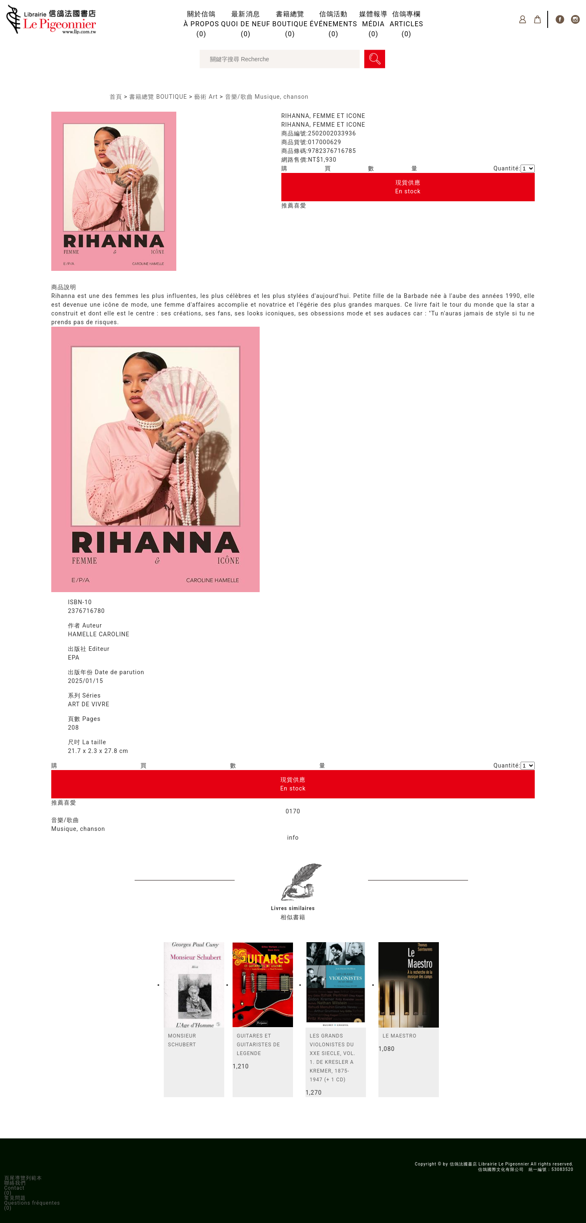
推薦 (287, 205)
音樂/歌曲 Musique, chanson (266, 96)
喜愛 (300, 205)
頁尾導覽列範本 (23, 1178)
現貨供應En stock (408, 187)
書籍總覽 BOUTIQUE (158, 96)
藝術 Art (206, 96)
